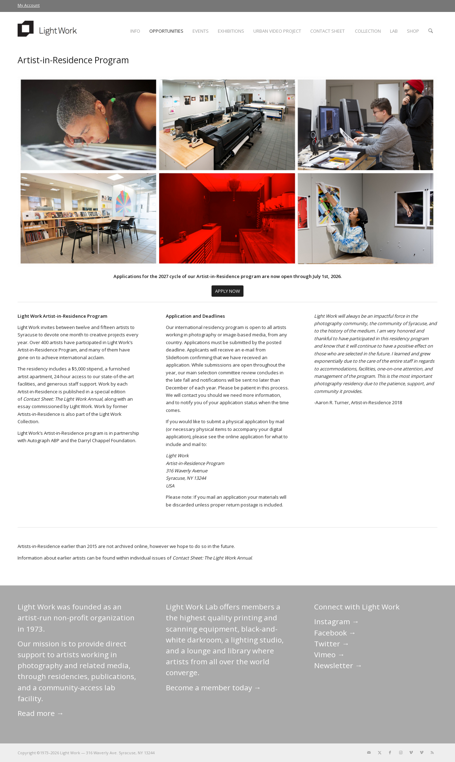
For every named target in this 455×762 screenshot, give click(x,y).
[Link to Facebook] (390, 752)
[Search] (430, 30)
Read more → (41, 713)
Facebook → (335, 633)
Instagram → (336, 621)
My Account (29, 5)
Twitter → (331, 643)
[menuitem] (29, 5)
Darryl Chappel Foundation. (107, 440)
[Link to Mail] (369, 752)
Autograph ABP (43, 440)
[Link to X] (379, 752)
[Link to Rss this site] (432, 752)
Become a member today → (213, 687)
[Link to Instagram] (400, 752)
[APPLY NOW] (227, 291)
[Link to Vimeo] (411, 752)
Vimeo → (329, 654)
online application (245, 436)
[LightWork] (48, 30)
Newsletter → (338, 665)
